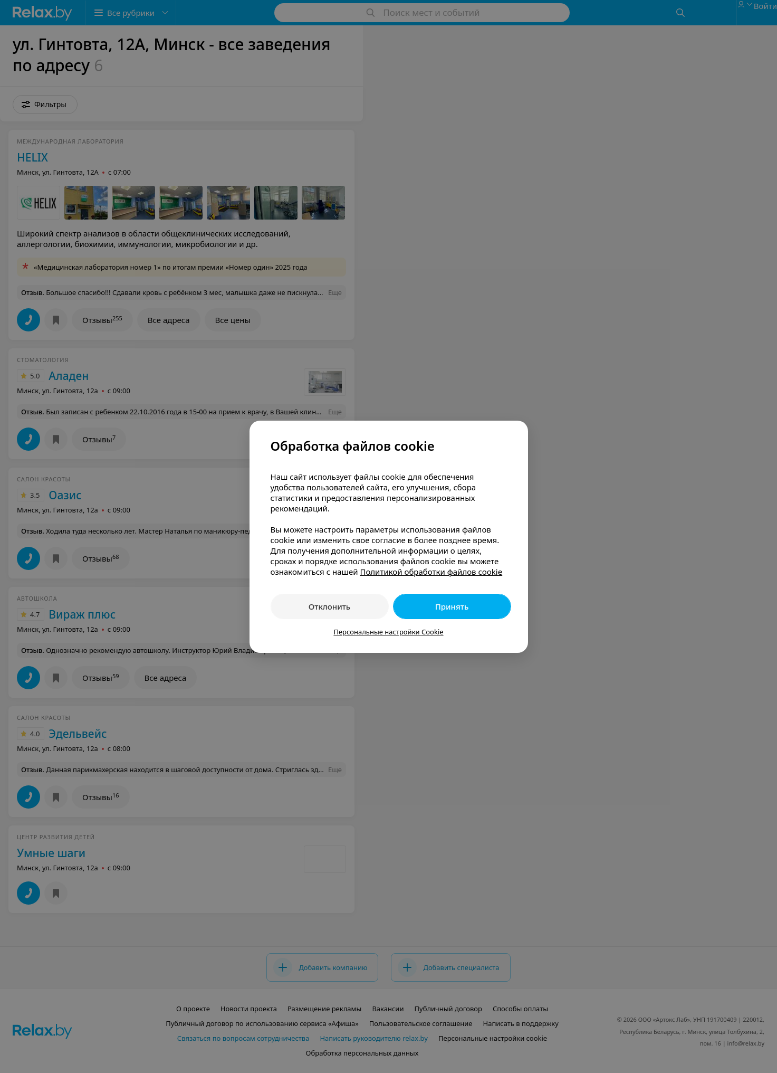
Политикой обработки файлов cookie (431, 571)
